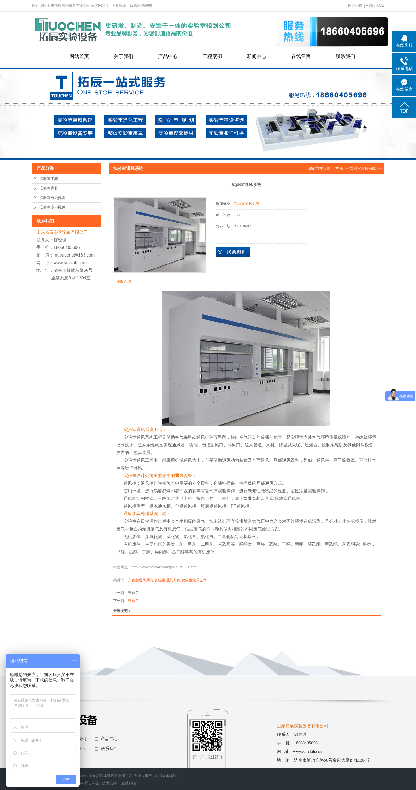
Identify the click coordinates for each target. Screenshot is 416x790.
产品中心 (168, 56)
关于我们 (123, 56)
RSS (369, 5)
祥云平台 (92, 783)
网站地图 (356, 5)
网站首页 (79, 56)
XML (380, 5)
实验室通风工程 (167, 580)
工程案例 (212, 56)
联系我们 (345, 56)
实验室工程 (49, 179)
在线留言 (301, 56)
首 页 (339, 168)
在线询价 (233, 252)
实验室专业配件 (52, 207)
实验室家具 (49, 188)
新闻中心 (256, 56)
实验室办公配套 (52, 198)
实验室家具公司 (194, 580)
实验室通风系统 (363, 168)
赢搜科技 (128, 783)
